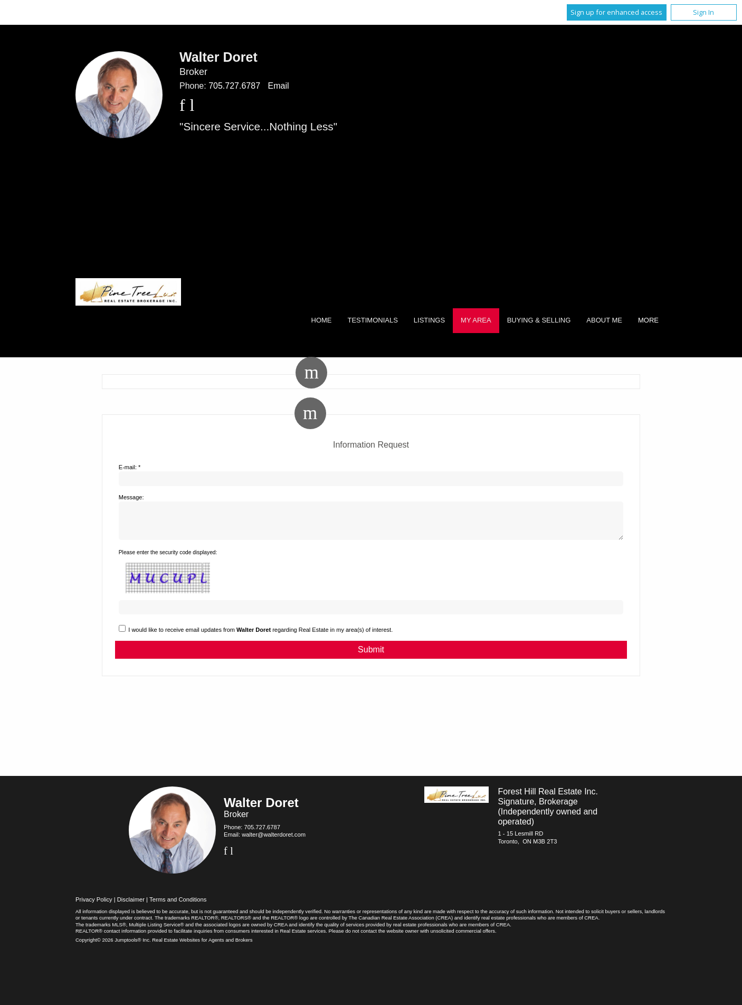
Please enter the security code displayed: (168, 559)
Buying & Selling (539, 320)
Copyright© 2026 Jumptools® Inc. (113, 946)
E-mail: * (130, 467)
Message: (131, 497)
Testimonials (373, 320)
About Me (604, 320)
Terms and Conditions (177, 906)
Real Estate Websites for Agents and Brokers (202, 946)
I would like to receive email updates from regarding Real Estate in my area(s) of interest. (260, 636)
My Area (476, 320)
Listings (429, 320)
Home (321, 320)
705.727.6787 (234, 85)
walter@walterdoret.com (274, 841)
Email (278, 85)
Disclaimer (131, 906)
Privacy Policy (93, 906)
